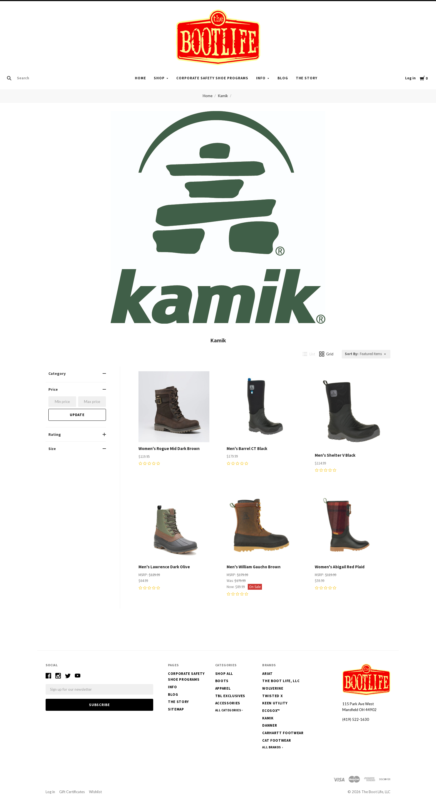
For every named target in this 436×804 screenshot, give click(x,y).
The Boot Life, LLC (280, 680)
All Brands (271, 747)
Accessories (227, 703)
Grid (326, 353)
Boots (222, 680)
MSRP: (143, 574)
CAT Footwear (276, 740)
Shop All (224, 673)
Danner (269, 725)
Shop (159, 78)
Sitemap (176, 709)
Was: (230, 580)
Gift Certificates (72, 792)
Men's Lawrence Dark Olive (164, 566)
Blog (283, 78)
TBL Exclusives (230, 696)
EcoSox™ (271, 710)
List (308, 353)
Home (140, 78)
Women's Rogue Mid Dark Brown (169, 448)
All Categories (228, 710)
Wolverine (272, 688)
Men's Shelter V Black (335, 455)
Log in (410, 78)
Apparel (223, 688)
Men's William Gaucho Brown (254, 566)
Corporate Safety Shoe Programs (212, 78)
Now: (231, 586)
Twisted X (272, 696)
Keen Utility (274, 703)
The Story (307, 78)
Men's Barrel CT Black (247, 448)
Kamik (223, 96)
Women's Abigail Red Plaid (340, 566)
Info (261, 78)
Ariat (267, 673)
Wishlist (95, 792)
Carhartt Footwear (282, 733)
